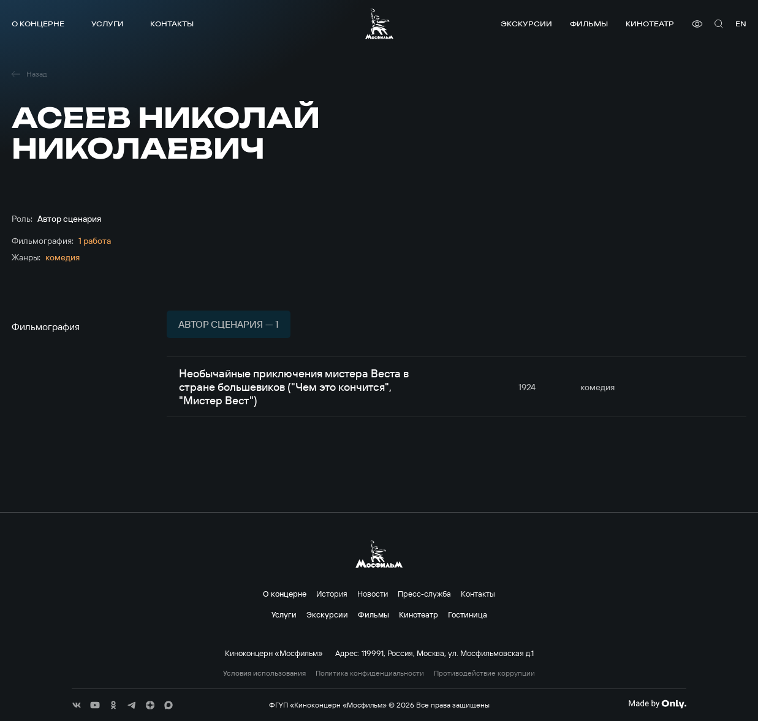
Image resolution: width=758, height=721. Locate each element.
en (740, 23)
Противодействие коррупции (484, 673)
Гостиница (467, 614)
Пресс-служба (424, 593)
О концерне (38, 23)
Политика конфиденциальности (370, 673)
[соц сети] (76, 705)
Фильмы (589, 23)
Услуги (107, 23)
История (331, 593)
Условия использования (264, 673)
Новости (372, 593)
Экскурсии (526, 23)
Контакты (172, 23)
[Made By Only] (657, 704)
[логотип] (379, 23)
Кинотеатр (650, 23)
